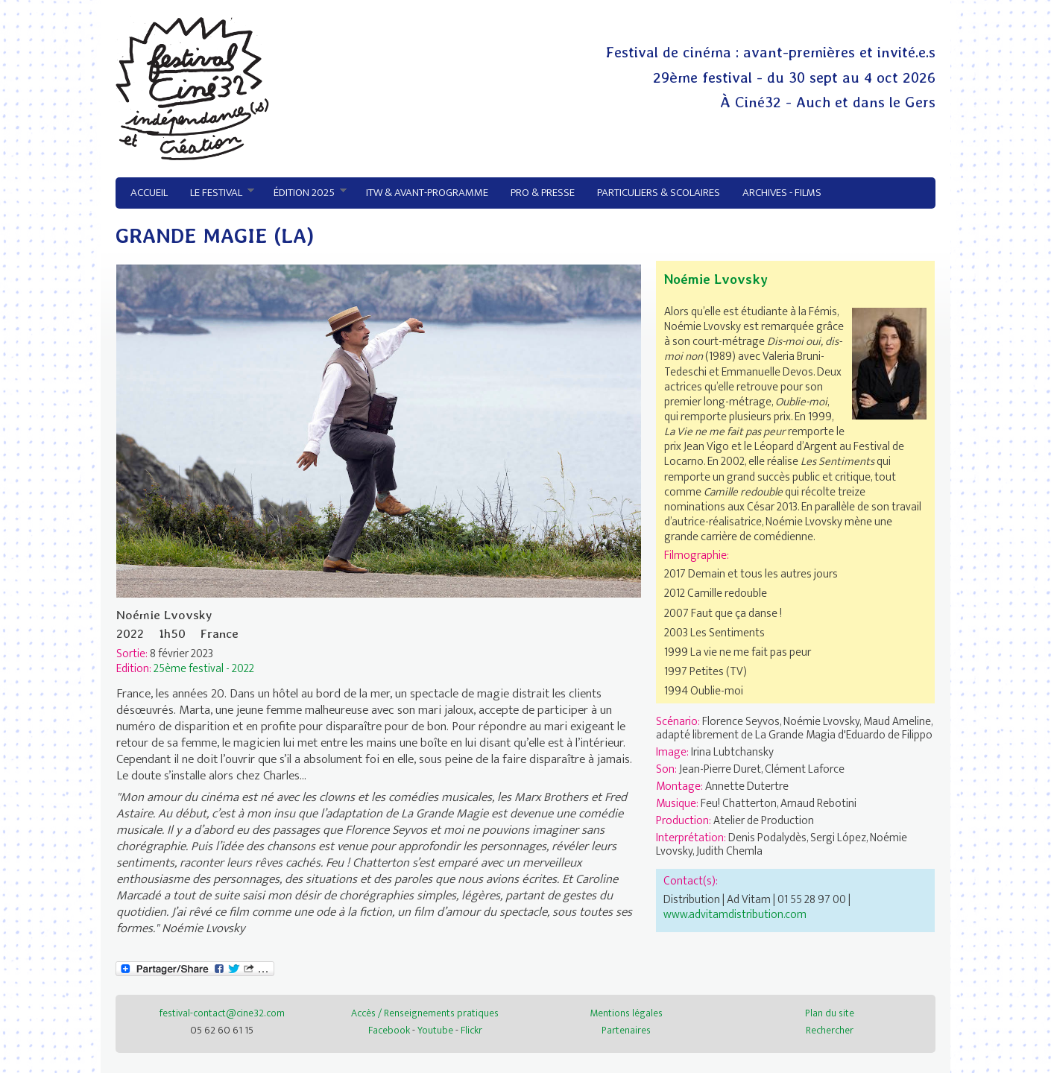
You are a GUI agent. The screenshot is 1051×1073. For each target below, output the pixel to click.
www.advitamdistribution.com (735, 914)
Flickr (471, 1030)
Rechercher (829, 1030)
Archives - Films (781, 192)
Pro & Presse (543, 192)
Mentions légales (626, 1013)
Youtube (435, 1030)
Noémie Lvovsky (716, 279)
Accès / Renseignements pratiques (425, 1013)
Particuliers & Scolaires (658, 192)
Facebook (389, 1030)
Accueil (149, 192)
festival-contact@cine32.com (222, 1013)
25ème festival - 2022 (204, 668)
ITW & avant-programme (427, 192)
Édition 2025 (304, 193)
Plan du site (829, 1013)
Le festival (216, 193)
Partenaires (626, 1030)
